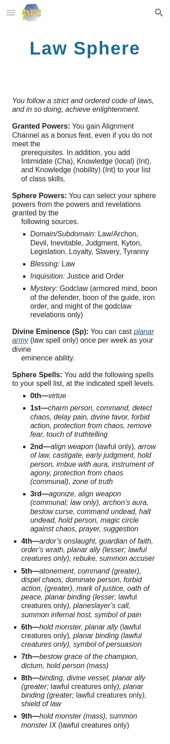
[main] (85, 48)
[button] (11, 12)
